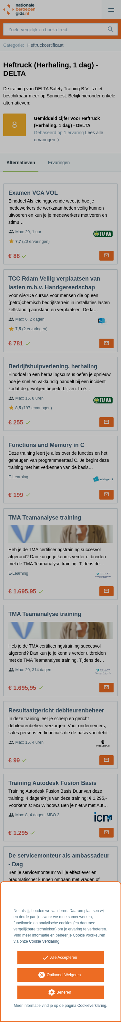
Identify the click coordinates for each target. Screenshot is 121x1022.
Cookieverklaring (91, 1005)
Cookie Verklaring (44, 941)
